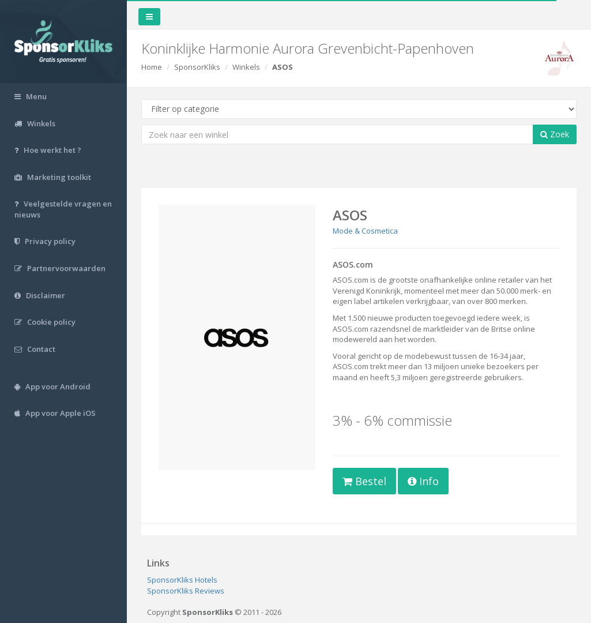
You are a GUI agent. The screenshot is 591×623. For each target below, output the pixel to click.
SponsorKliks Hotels (182, 580)
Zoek (554, 134)
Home (151, 67)
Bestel (364, 481)
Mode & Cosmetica (365, 231)
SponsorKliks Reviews (185, 591)
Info (423, 481)
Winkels (246, 67)
